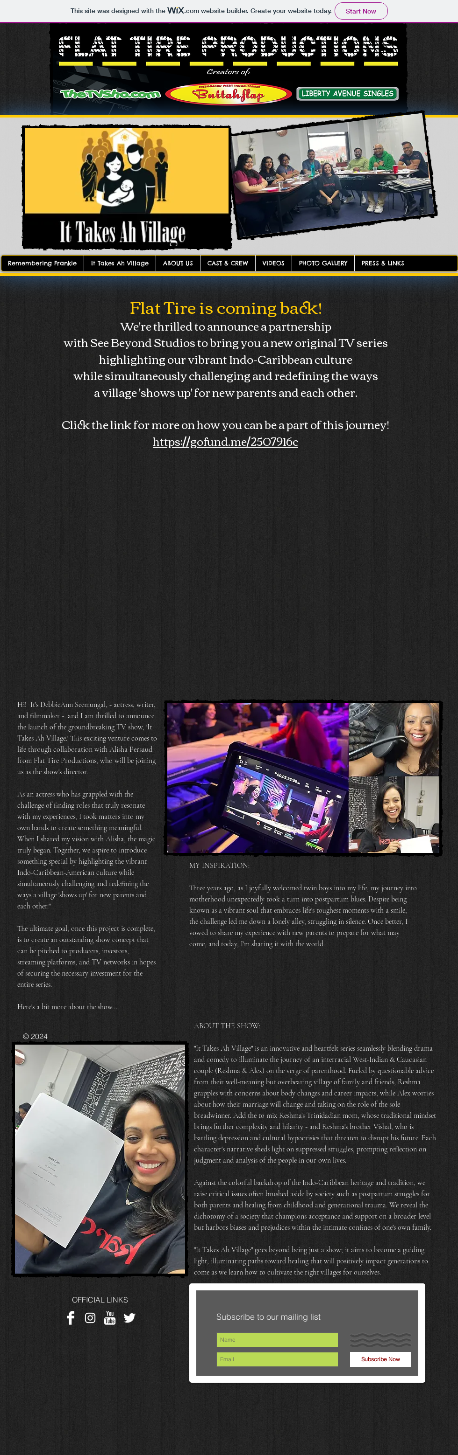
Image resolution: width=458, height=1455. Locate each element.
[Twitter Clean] (129, 1318)
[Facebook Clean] (71, 1318)
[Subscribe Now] (380, 1359)
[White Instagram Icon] (90, 1318)
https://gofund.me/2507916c (225, 440)
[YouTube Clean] (110, 1318)
